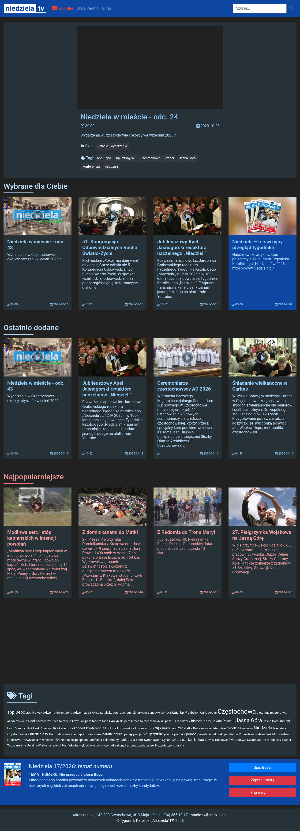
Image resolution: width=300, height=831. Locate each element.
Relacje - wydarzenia (112, 146)
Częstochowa (150, 158)
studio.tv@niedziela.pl (209, 815)
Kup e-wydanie (263, 792)
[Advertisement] (150, 643)
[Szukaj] (260, 8)
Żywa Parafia (87, 8)
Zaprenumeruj (262, 780)
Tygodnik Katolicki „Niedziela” (147, 820)
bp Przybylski (125, 158)
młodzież (111, 166)
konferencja (91, 166)
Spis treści (262, 767)
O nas (107, 8)
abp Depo (104, 158)
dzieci (169, 158)
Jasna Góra (187, 158)
